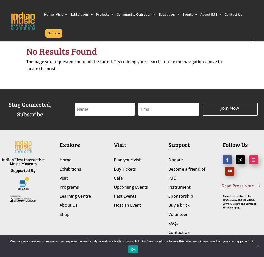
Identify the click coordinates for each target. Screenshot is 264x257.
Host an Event (127, 205)
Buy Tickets (125, 169)
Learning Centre (75, 196)
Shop (65, 214)
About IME (208, 15)
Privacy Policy (231, 203)
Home (48, 15)
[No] (257, 246)
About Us (69, 205)
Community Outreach (134, 15)
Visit (59, 15)
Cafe (118, 178)
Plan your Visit (128, 160)
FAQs (173, 223)
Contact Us (233, 15)
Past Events (125, 196)
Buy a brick (179, 205)
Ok (133, 249)
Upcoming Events (131, 187)
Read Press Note (238, 186)
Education (167, 15)
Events (188, 15)
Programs (69, 187)
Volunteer (178, 214)
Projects (102, 15)
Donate (54, 33)
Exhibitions (79, 15)
